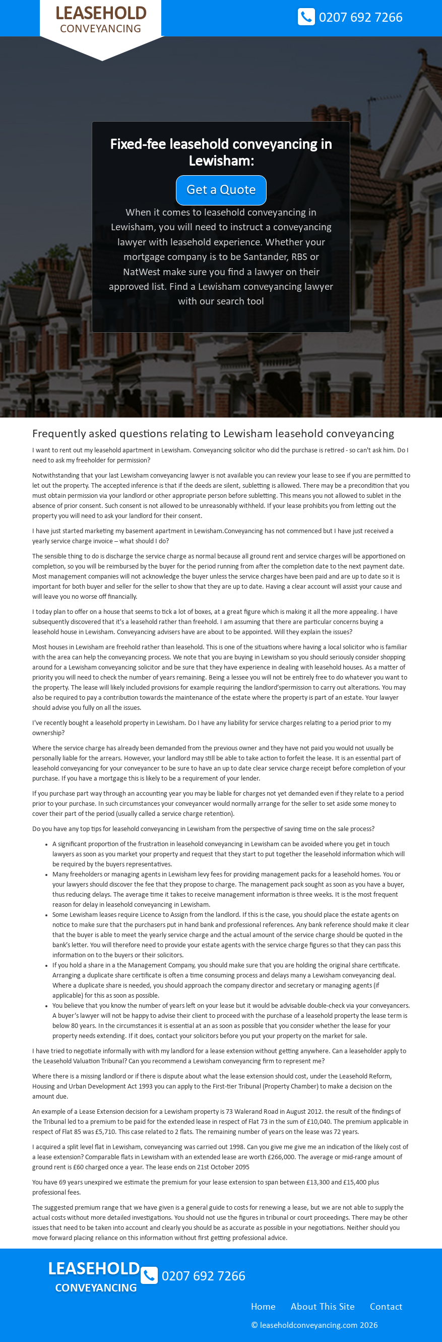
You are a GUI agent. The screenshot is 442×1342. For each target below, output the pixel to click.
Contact (386, 1307)
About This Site (323, 1307)
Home (263, 1307)
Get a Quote (221, 190)
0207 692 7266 (361, 18)
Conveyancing (100, 20)
